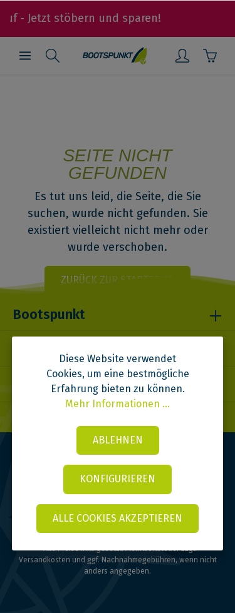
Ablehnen (118, 440)
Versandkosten (44, 559)
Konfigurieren (117, 479)
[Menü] (25, 55)
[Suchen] (52, 55)
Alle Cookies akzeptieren (117, 518)
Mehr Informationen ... (117, 404)
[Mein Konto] (182, 55)
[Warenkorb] (209, 55)
